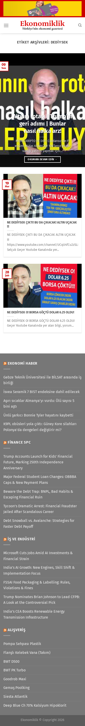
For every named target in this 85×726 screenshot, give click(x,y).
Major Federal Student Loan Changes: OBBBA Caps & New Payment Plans (39, 480)
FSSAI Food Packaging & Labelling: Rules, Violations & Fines (36, 585)
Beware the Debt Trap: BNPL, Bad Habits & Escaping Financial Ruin (38, 494)
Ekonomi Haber (22, 363)
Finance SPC (19, 442)
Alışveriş (17, 630)
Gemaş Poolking (16, 687)
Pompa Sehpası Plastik (22, 644)
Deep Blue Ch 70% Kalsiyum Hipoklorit (34, 705)
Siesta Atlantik (15, 696)
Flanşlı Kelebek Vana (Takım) (26, 652)
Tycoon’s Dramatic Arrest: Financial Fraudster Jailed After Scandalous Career (40, 509)
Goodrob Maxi (14, 679)
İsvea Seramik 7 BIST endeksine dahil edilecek (41, 392)
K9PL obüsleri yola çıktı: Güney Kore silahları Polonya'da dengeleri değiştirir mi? (40, 427)
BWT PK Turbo (14, 670)
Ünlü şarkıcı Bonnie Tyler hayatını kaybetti (38, 415)
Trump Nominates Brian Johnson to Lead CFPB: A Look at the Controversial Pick (41, 600)
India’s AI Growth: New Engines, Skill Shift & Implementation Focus (39, 570)
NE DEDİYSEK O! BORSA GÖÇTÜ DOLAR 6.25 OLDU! (40, 312)
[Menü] (6, 25)
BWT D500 (11, 661)
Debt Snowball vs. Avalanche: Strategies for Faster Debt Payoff (38, 523)
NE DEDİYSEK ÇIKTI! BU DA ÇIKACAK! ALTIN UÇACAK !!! (42, 224)
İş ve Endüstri (21, 539)
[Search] (80, 25)
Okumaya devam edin (42, 159)
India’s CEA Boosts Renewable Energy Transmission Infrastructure (34, 614)
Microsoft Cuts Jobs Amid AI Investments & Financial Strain (38, 556)
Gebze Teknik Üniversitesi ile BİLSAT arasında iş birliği (42, 380)
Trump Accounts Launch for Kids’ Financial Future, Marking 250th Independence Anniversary (38, 462)
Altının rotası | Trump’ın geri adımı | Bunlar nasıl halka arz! (42, 123)
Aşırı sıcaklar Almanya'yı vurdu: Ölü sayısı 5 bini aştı (38, 404)
